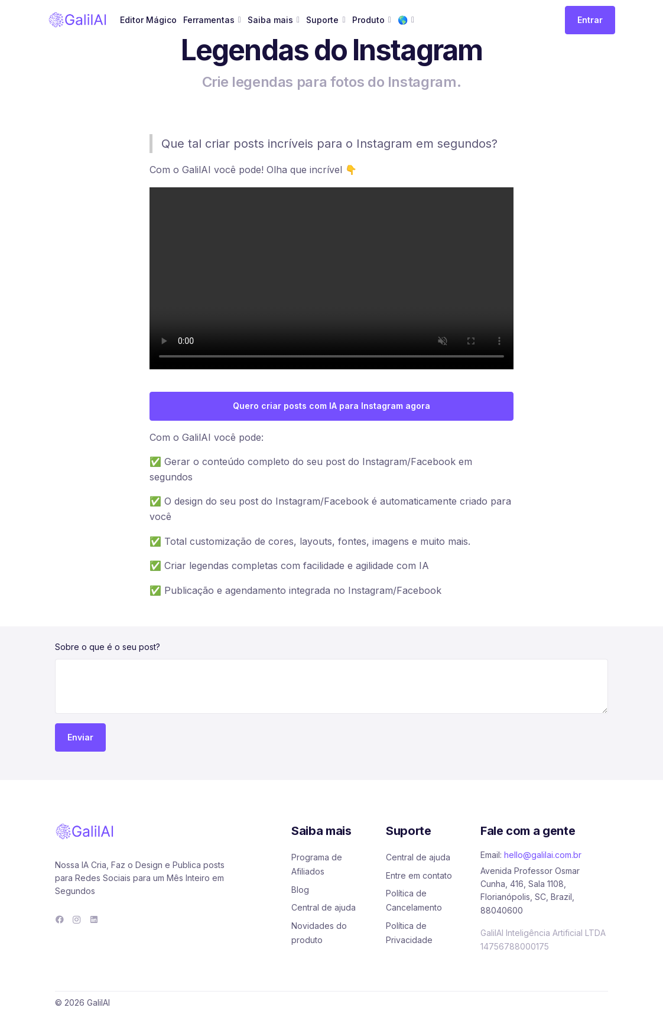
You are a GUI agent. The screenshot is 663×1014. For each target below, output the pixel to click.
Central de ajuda (323, 907)
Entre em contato (419, 875)
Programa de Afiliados (316, 864)
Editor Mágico (148, 20)
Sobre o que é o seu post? (107, 647)
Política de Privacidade (409, 933)
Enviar (80, 737)
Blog (300, 890)
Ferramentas (209, 20)
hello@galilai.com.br (542, 855)
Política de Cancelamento (414, 900)
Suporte (322, 20)
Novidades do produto (319, 933)
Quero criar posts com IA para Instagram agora (331, 406)
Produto (368, 20)
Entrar (590, 20)
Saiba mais (270, 20)
